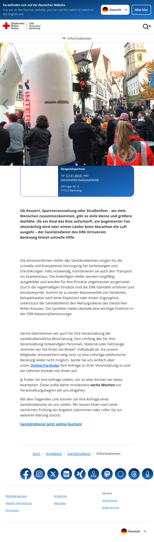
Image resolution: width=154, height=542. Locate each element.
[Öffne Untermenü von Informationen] (77, 38)
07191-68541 (74, 175)
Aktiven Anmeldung (19, 503)
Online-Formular (45, 365)
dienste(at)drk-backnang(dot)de (80, 179)
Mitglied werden (16, 496)
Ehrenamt (12, 510)
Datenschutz (110, 507)
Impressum (110, 500)
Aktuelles (60, 503)
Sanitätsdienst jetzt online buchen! (51, 424)
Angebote (60, 496)
